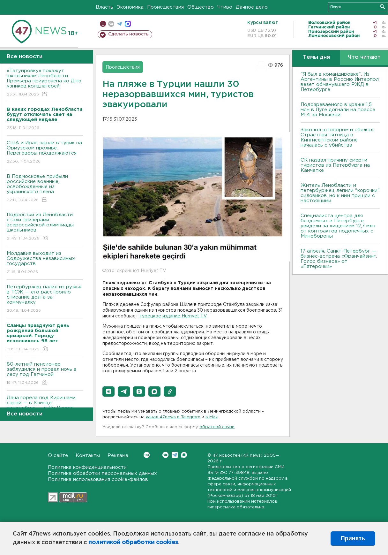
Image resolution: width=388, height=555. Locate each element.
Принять (353, 538)
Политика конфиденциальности (87, 467)
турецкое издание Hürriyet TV (172, 316)
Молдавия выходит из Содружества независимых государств (45, 263)
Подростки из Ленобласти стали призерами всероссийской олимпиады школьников (45, 227)
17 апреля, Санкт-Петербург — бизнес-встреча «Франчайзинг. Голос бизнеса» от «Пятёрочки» (339, 259)
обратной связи (217, 427)
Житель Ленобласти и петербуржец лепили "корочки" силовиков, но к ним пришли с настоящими (340, 193)
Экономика (130, 7)
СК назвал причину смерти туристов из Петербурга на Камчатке (335, 165)
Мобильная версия (103, 24)
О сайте (58, 455)
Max (184, 455)
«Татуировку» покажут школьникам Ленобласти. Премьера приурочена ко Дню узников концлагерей (45, 83)
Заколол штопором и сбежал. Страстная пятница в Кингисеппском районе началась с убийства (337, 137)
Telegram (175, 455)
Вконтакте (147, 455)
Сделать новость (128, 34)
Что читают (364, 57)
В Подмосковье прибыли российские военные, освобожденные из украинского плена (45, 188)
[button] (108, 391)
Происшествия (165, 7)
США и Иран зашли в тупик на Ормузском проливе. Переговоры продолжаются (45, 152)
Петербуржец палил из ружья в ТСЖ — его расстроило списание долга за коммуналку (45, 299)
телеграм (119, 24)
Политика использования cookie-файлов (98, 479)
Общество (200, 7)
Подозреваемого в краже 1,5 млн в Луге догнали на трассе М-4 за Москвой (338, 110)
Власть (104, 7)
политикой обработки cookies (133, 542)
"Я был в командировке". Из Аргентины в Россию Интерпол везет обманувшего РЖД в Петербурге (340, 82)
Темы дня (316, 57)
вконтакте (111, 24)
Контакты (88, 455)
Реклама (118, 455)
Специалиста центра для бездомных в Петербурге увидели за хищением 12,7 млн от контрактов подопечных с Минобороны (338, 226)
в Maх (211, 417)
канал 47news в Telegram (173, 417)
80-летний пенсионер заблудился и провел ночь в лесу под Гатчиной (45, 373)
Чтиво (224, 7)
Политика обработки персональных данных (102, 473)
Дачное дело (252, 7)
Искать (382, 6)
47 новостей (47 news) (238, 455)
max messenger (128, 24)
